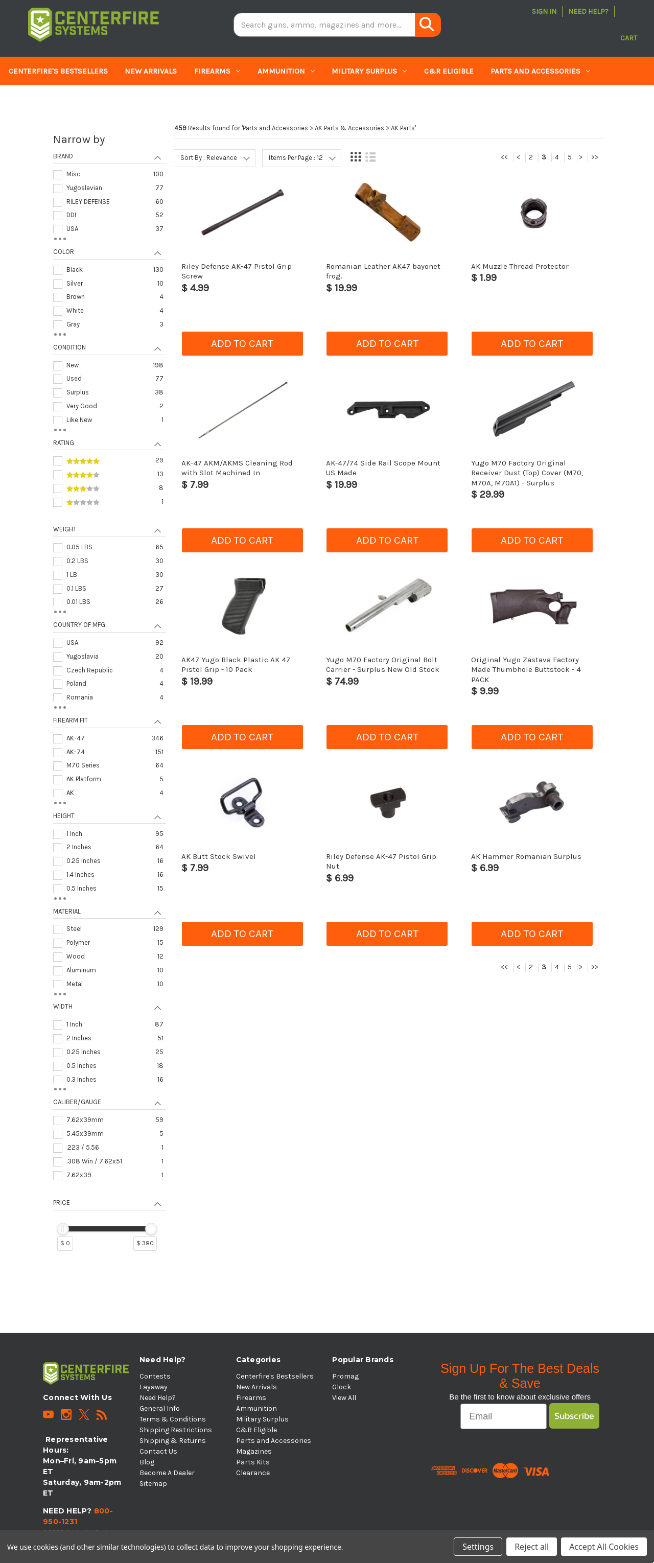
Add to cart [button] (242, 343)
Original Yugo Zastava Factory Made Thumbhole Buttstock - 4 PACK (526, 669)
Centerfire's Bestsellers (58, 71)
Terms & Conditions (172, 1419)
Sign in (544, 11)
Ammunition (286, 71)
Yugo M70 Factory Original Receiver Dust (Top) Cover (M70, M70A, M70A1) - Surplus (527, 472)
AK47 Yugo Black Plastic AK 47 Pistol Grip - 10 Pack (235, 664)
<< (504, 157)
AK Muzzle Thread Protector (520, 266)
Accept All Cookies (604, 1546)
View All (344, 1397)
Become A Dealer (167, 1472)
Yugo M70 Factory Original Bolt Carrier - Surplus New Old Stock (382, 664)
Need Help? (588, 11)
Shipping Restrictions (175, 1430)
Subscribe (574, 1415)
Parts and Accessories (540, 71)
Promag (345, 1376)
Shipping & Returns (172, 1440)
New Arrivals (151, 71)
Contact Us (158, 1451)
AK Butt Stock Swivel (218, 856)
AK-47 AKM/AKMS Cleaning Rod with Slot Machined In (237, 467)
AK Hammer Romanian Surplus (526, 856)
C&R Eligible (449, 71)
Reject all (532, 1546)
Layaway (153, 1387)
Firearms (217, 71)
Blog (146, 1462)
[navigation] (109, 696)
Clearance (164, 99)
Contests (155, 1376)
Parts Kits (102, 99)
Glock (341, 1387)
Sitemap (153, 1483)
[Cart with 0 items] (629, 25)
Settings (478, 1546)
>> (594, 157)
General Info (159, 1408)
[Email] (503, 1416)
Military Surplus (369, 71)
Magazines (35, 99)
